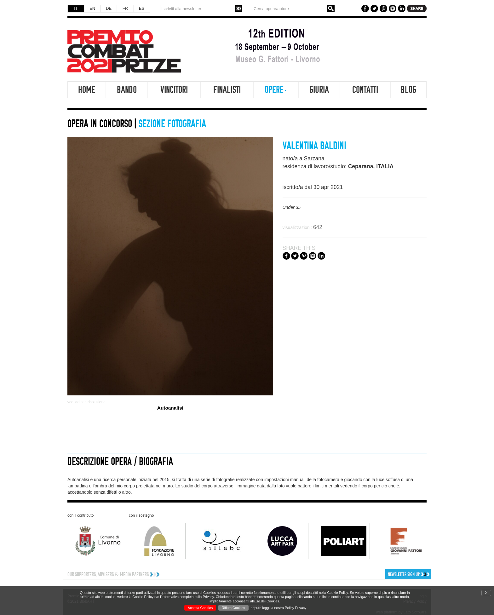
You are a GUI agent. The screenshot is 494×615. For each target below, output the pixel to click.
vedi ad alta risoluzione (86, 402)
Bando (127, 89)
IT (76, 8)
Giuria (319, 89)
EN (92, 8)
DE (109, 8)
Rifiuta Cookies (233, 608)
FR (125, 8)
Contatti (365, 89)
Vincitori (174, 89)
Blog (408, 89)
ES (141, 8)
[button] (388, 574)
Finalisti (227, 89)
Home (86, 89)
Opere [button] (276, 89)
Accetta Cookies (200, 608)
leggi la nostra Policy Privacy (284, 608)
